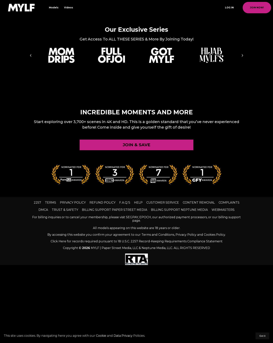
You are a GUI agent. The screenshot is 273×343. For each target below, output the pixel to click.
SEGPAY (132, 217)
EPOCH (145, 217)
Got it (262, 335)
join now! (257, 7)
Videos (68, 7)
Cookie (101, 335)
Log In (229, 7)
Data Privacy (123, 335)
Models (53, 7)
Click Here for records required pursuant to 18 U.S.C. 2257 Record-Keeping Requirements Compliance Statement (137, 241)
